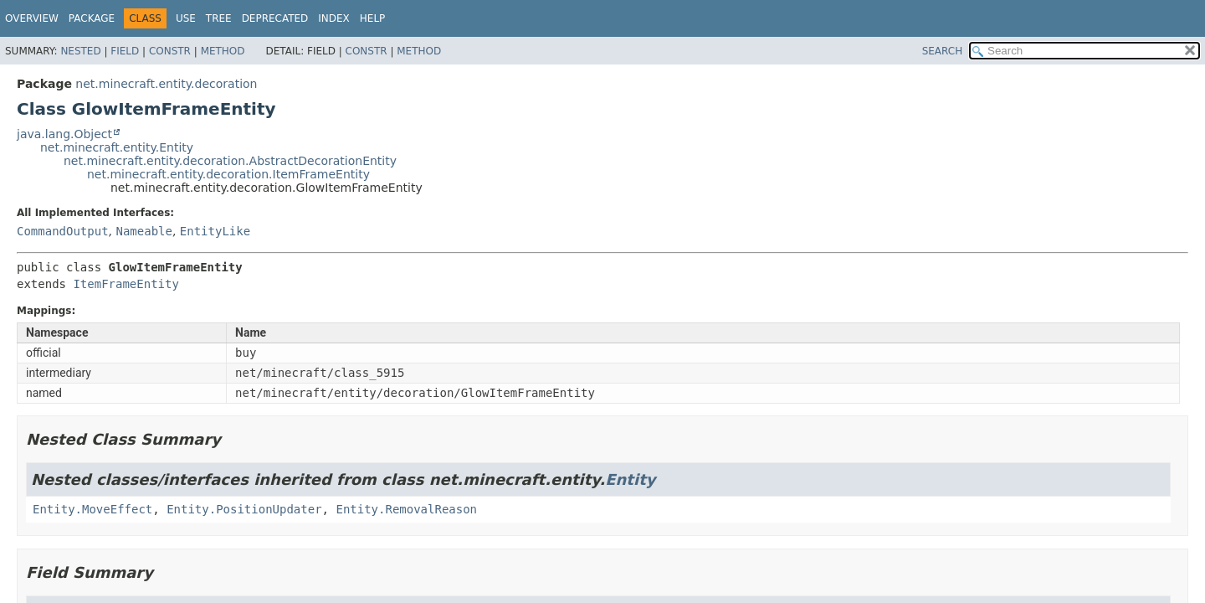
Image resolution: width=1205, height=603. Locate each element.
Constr (170, 51)
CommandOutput (63, 231)
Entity (630, 479)
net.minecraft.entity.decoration (166, 83)
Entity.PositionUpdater (244, 509)
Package (92, 18)
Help (373, 18)
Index (334, 18)
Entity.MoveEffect (92, 509)
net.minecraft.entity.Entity (116, 147)
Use (186, 18)
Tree (219, 18)
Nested (80, 51)
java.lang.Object (64, 134)
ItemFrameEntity (125, 284)
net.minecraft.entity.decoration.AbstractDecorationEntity (230, 161)
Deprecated (275, 18)
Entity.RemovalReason (406, 509)
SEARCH (942, 51)
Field (124, 51)
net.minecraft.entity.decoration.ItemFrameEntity (228, 174)
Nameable (143, 231)
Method (223, 51)
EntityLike (215, 231)
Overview (32, 18)
